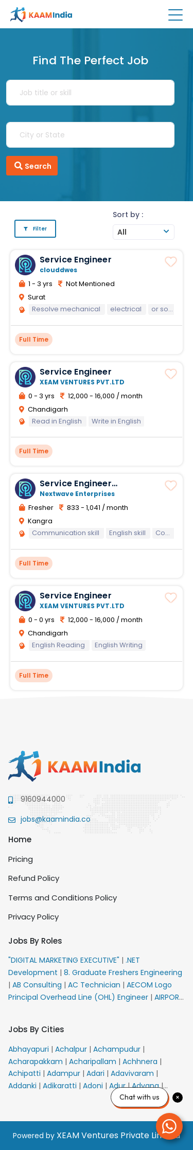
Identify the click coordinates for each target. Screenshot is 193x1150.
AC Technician (95, 985)
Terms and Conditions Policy (62, 897)
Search (31, 166)
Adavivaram (133, 1073)
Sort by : (128, 214)
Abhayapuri (29, 1049)
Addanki (23, 1086)
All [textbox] (122, 232)
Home (19, 839)
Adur (118, 1086)
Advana (146, 1086)
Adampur (64, 1073)
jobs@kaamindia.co (56, 819)
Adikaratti (61, 1086)
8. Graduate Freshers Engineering (123, 972)
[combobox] (143, 232)
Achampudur (118, 1049)
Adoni (94, 1086)
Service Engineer (76, 260)
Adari (96, 1073)
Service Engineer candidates (76, 488)
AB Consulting (38, 985)
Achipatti (25, 1073)
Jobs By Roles (35, 940)
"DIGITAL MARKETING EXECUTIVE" (64, 960)
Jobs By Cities (36, 1029)
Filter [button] (35, 229)
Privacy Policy (33, 916)
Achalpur (72, 1049)
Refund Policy (33, 878)
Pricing (20, 859)
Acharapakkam (36, 1061)
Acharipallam (93, 1061)
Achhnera (141, 1061)
